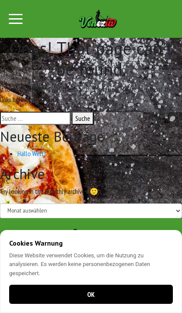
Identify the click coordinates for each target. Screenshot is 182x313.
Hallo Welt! (31, 153)
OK (91, 294)
